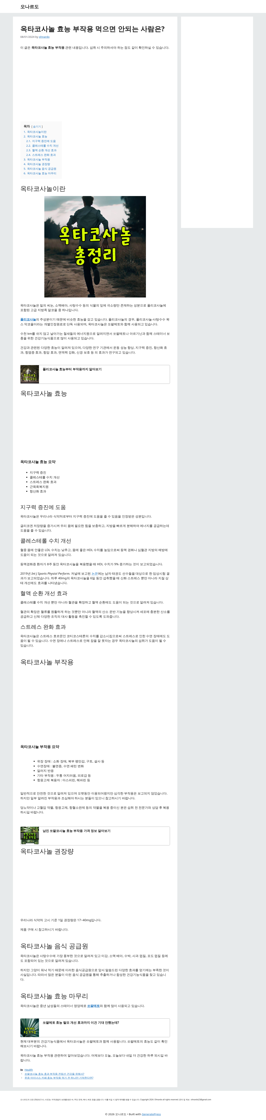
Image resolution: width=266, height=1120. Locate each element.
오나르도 (29, 6)
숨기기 (37, 126)
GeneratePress (151, 1114)
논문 (95, 573)
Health (29, 1069)
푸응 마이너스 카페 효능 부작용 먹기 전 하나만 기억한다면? (59, 1077)
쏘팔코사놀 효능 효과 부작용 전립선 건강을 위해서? (54, 1074)
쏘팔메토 (93, 1006)
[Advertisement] (95, 84)
